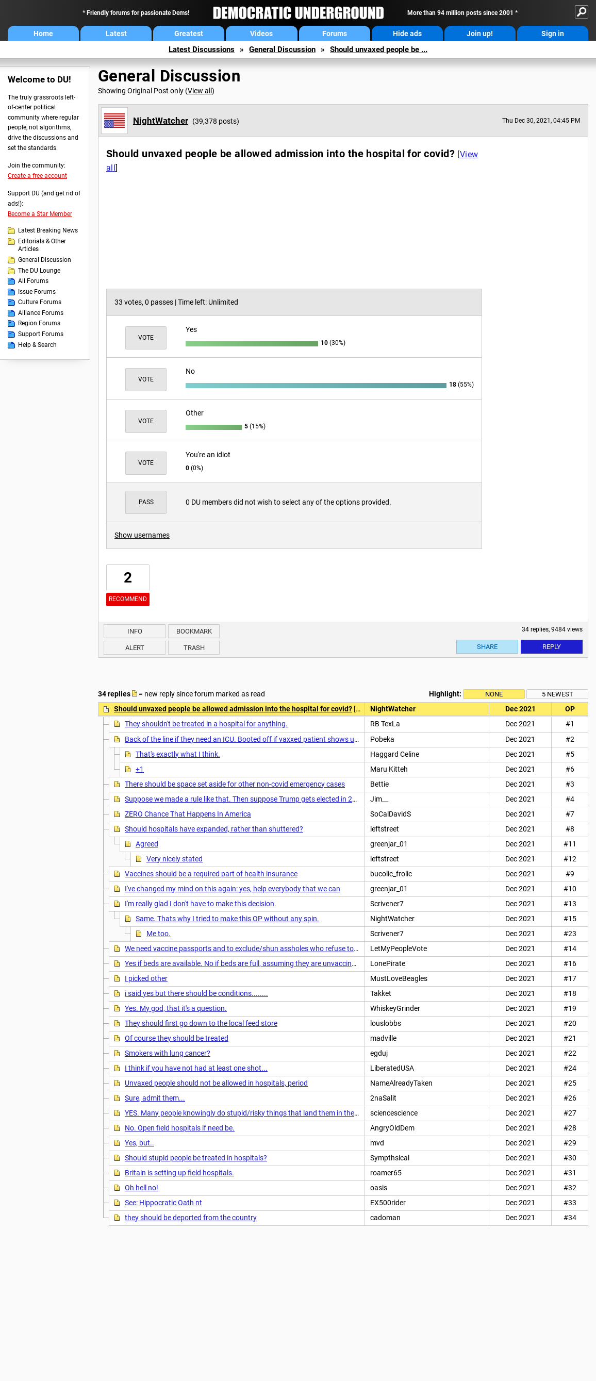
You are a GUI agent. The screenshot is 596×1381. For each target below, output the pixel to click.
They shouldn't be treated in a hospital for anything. (206, 724)
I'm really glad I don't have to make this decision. (200, 904)
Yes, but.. (139, 1143)
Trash (194, 648)
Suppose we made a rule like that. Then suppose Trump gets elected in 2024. (246, 799)
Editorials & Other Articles (42, 245)
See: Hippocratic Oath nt (163, 1203)
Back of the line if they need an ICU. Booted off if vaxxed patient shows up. (242, 739)
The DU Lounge (39, 270)
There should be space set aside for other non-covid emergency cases (235, 784)
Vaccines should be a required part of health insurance (211, 874)
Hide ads (407, 33)
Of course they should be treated (176, 1038)
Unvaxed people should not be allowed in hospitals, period (216, 1083)
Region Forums (39, 323)
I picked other (146, 978)
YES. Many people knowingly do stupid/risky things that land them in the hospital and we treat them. (284, 1113)
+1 (140, 769)
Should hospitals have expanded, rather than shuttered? (214, 829)
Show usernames (142, 535)
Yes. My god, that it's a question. (176, 1008)
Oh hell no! (141, 1188)
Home (43, 33)
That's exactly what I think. (178, 754)
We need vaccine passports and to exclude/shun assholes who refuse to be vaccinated (262, 948)
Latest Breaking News (48, 230)
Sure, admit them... (155, 1098)
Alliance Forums (40, 313)
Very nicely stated (174, 859)
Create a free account (37, 175)
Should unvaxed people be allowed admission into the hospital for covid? (233, 709)
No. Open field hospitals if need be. (180, 1128)
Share (487, 647)
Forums (334, 33)
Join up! (480, 33)
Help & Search (37, 344)
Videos (261, 33)
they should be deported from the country (191, 1217)
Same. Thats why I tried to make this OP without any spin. (227, 918)
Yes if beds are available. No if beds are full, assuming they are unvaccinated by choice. (262, 963)
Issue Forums (37, 291)
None (494, 694)
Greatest (188, 33)
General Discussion (282, 49)
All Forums (33, 281)
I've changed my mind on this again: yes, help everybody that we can (232, 889)
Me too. (158, 933)
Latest (116, 33)
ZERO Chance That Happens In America (188, 814)
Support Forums (40, 334)
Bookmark (194, 631)
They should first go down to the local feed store (201, 1023)
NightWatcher (160, 120)
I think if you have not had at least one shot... (196, 1068)
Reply (551, 647)
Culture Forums (39, 302)
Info (134, 631)
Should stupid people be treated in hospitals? (196, 1158)
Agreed (147, 844)
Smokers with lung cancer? (167, 1053)
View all (200, 91)
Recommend (128, 599)
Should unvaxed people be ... (378, 49)
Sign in (552, 33)
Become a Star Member (40, 214)
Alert (134, 648)
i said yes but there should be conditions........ (196, 993)
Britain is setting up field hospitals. (179, 1173)
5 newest (557, 694)
